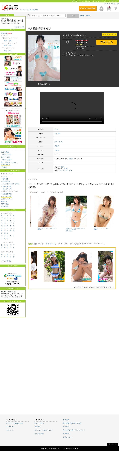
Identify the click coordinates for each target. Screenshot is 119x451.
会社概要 (66, 419)
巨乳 (62, 165)
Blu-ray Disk (5, 157)
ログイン (107, 3)
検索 (73, 15)
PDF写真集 (5, 204)
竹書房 (57, 144)
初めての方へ (115, 3)
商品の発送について (87, 55)
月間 (10, 40)
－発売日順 (5, 179)
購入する (106, 42)
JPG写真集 (5, 206)
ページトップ (112, 444)
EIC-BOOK (10, 427)
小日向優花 (33, 226)
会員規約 (66, 426)
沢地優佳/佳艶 (62, 226)
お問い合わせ (67, 437)
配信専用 (4, 201)
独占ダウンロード (7, 199)
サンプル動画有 (6, 261)
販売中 (9, 154)
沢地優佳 (60, 227)
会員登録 (38, 427)
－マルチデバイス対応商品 (10, 184)
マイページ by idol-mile (14, 423)
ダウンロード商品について (44, 430)
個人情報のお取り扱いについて (74, 430)
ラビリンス (50, 242)
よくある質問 (39, 434)
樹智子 (88, 227)
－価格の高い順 (6, 189)
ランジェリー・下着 (65, 169)
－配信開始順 (5, 181)
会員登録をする (20, 27)
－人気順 (4, 176)
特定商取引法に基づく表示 (72, 423)
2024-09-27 (59, 140)
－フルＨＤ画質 (6, 196)
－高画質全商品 (6, 194)
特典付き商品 (5, 164)
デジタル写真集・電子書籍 (29, 9)
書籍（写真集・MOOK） (9, 162)
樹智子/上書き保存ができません (95, 226)
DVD (56, 127)
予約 (3, 154)
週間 (5, 40)
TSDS (71, 157)
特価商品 (4, 167)
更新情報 (4, 33)
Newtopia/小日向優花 (36, 225)
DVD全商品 (5, 152)
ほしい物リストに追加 (109, 34)
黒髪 (65, 167)
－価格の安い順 (6, 186)
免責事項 (66, 433)
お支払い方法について (70, 55)
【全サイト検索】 (86, 15)
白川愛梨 (58, 132)
